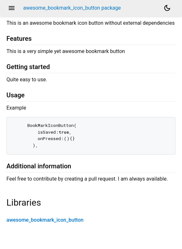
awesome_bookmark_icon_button (44, 220)
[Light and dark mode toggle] (167, 8)
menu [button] (11, 8)
